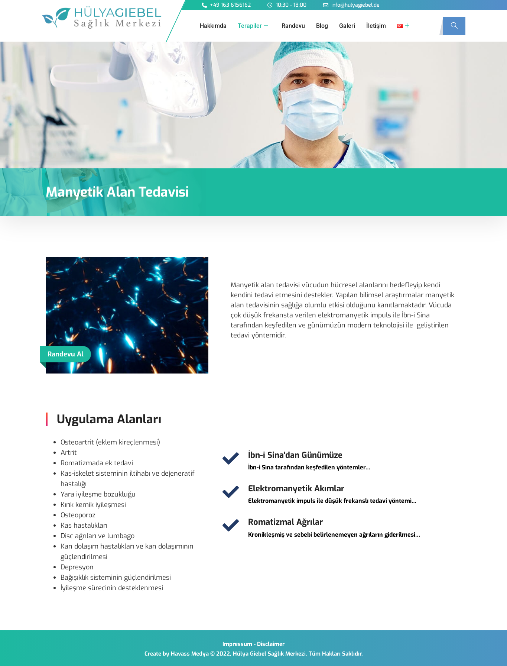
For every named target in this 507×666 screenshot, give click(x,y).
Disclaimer (271, 644)
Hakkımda (213, 25)
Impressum (237, 644)
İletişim (376, 25)
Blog (322, 25)
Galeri (347, 25)
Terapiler (253, 26)
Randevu (293, 25)
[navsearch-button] (454, 26)
